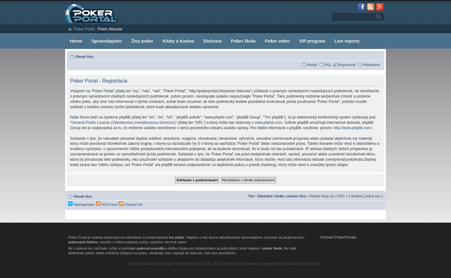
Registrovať (347, 65)
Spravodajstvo (107, 40)
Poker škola (243, 40)
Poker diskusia (110, 29)
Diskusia (213, 40)
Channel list (131, 204)
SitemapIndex (81, 204)
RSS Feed (106, 204)
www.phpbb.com (268, 122)
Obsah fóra (84, 56)
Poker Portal (84, 29)
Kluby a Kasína (178, 40)
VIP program (312, 40)
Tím (251, 196)
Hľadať (312, 65)
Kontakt (149, 263)
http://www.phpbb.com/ (353, 128)
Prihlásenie (371, 65)
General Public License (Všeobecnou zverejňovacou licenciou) (123, 122)
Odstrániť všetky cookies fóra (281, 196)
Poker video (277, 40)
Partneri (135, 263)
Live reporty (347, 40)
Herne (76, 40)
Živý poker (142, 40)
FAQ (327, 65)
